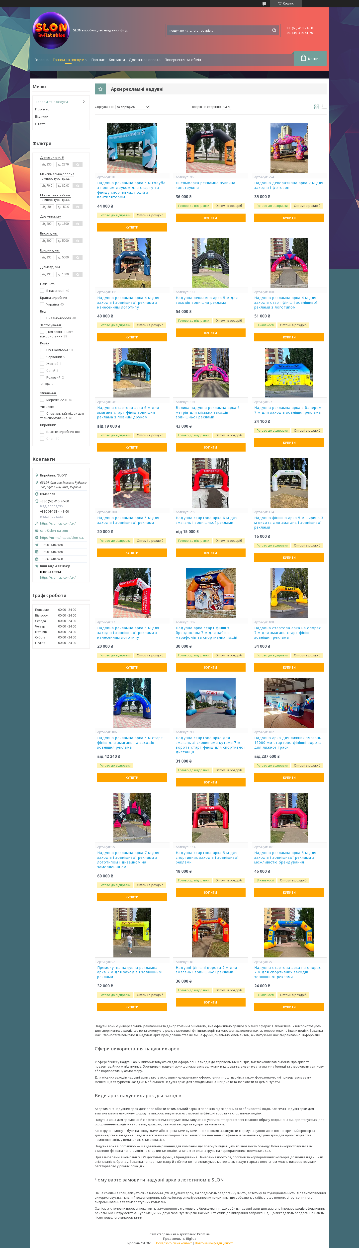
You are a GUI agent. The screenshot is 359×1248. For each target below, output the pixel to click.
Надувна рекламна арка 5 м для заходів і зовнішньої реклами (128, 520)
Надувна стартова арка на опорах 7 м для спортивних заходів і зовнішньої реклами (287, 972)
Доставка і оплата (145, 59)
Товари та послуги (68, 59)
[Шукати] (274, 30)
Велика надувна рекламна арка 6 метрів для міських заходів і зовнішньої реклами (208, 412)
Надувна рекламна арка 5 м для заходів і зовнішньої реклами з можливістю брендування (285, 857)
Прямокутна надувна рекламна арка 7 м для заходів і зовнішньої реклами (130, 972)
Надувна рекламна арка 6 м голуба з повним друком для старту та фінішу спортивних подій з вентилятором (131, 190)
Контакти (117, 59)
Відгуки (42, 116)
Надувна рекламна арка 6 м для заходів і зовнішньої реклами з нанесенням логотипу (128, 633)
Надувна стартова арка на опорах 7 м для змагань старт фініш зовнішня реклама (287, 633)
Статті (40, 124)
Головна (41, 59)
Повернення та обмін (183, 59)
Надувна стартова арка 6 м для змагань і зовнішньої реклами (207, 520)
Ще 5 (49, 384)
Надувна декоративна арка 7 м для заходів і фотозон (288, 185)
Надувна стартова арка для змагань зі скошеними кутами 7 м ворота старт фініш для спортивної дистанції (210, 745)
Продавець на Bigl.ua (179, 1238)
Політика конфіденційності (214, 1243)
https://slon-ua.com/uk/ (58, 523)
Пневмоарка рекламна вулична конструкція (205, 185)
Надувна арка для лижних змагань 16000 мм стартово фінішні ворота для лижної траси (288, 743)
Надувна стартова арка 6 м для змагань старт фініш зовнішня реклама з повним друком (128, 412)
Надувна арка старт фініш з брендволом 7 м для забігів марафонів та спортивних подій (206, 633)
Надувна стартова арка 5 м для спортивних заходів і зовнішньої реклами (207, 857)
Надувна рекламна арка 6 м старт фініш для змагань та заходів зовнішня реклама (130, 743)
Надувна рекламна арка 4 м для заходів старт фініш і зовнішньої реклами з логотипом (286, 303)
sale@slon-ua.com (54, 531)
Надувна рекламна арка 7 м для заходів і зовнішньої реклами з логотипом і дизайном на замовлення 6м (128, 860)
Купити (132, 227)
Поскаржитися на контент (173, 1243)
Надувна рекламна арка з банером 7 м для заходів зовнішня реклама (288, 410)
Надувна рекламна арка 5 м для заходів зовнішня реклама (207, 300)
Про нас (98, 59)
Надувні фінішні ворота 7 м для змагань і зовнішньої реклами (206, 970)
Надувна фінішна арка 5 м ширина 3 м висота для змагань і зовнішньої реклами (288, 523)
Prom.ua (203, 1234)
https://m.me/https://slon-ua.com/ (63, 537)
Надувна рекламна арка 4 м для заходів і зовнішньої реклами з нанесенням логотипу (128, 303)
